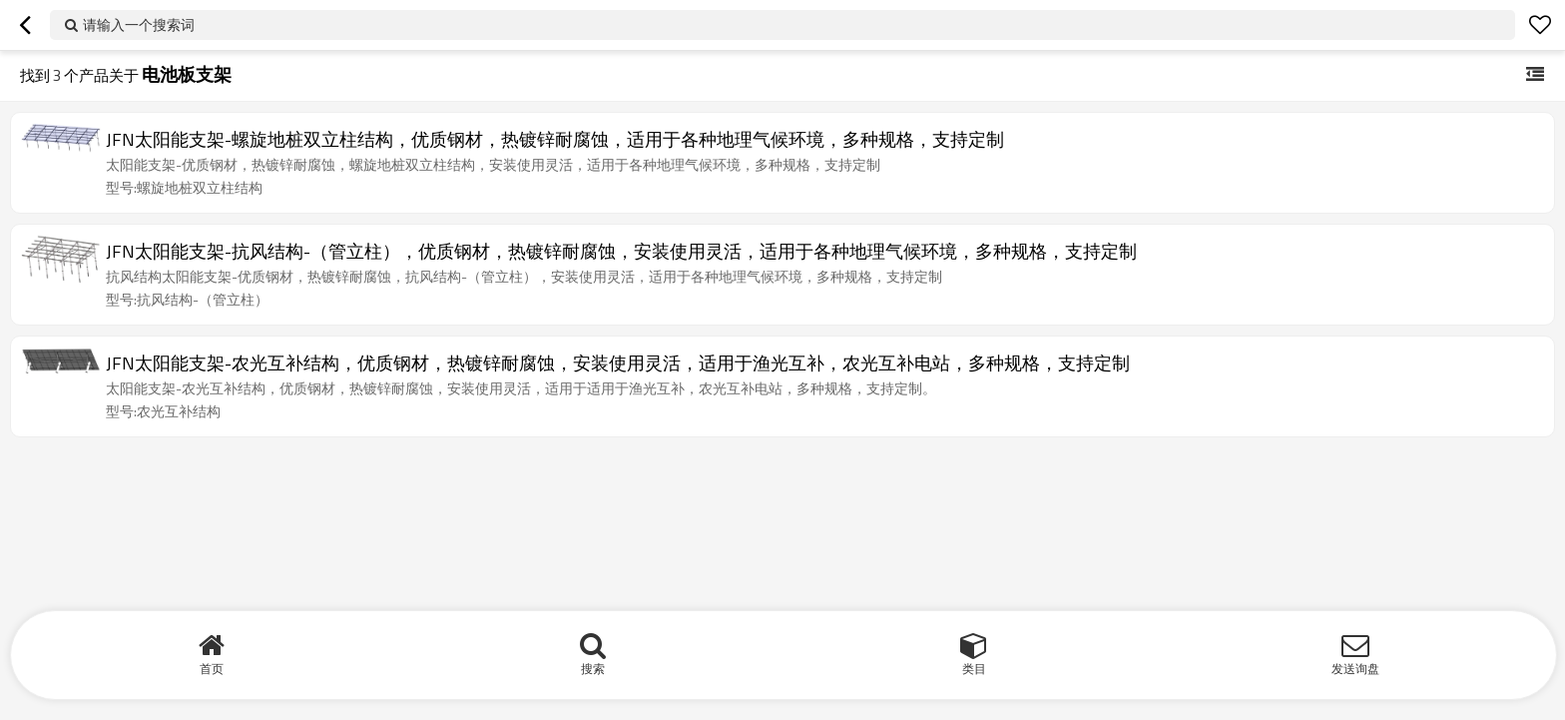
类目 (974, 668)
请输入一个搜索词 (139, 24)
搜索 (593, 668)
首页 (212, 668)
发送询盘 (1355, 668)
